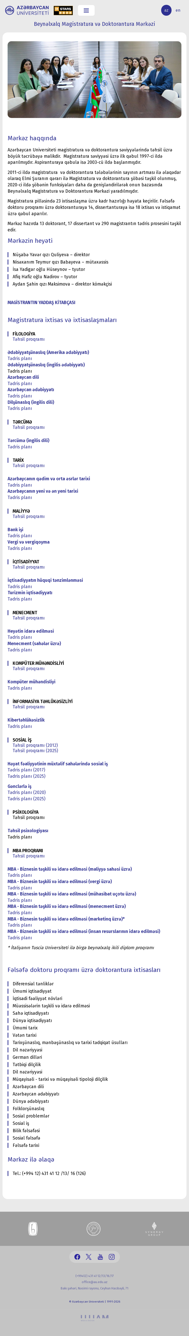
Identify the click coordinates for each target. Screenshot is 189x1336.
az (166, 10)
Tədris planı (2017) (26, 770)
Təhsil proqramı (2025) (35, 750)
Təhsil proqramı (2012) (35, 745)
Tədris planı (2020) (27, 792)
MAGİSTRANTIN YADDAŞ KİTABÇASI (41, 302)
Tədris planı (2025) (26, 776)
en (178, 10)
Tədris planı (20, 358)
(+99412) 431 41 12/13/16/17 (94, 1276)
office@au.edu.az (95, 1282)
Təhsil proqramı (29, 339)
